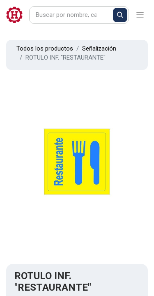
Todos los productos (44, 48)
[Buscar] (120, 15)
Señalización (99, 48)
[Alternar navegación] (140, 15)
